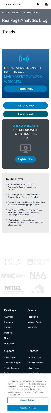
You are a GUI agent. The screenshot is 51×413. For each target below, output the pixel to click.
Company (8, 322)
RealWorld (33, 316)
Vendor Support (11, 368)
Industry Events (35, 322)
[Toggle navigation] (45, 4)
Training (8, 373)
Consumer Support (12, 362)
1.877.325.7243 (35, 357)
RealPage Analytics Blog (20, 12)
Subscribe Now (25, 105)
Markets (8, 332)
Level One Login (35, 373)
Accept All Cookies (28, 408)
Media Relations (35, 362)
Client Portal (33, 368)
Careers (7, 327)
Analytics (8, 316)
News (7, 338)
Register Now (25, 159)
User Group (9, 343)
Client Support (11, 357)
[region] (25, 393)
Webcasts (32, 327)
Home (4, 12)
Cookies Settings (27, 400)
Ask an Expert (25, 114)
